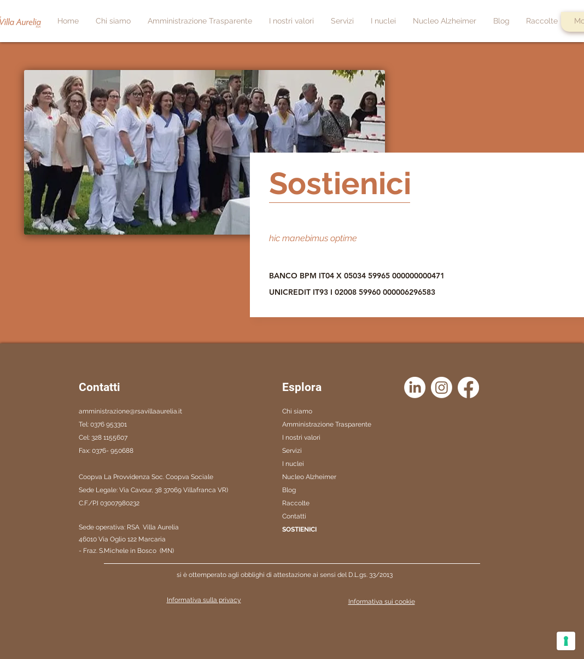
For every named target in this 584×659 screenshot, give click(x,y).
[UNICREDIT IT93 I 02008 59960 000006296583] (358, 292)
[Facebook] (468, 387)
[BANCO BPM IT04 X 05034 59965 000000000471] (361, 276)
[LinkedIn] (414, 387)
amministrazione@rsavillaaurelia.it (130, 411)
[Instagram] (441, 387)
